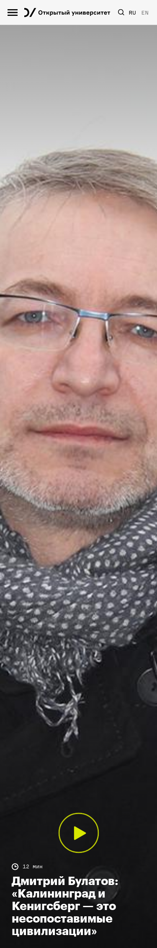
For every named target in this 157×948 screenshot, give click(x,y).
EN (145, 13)
